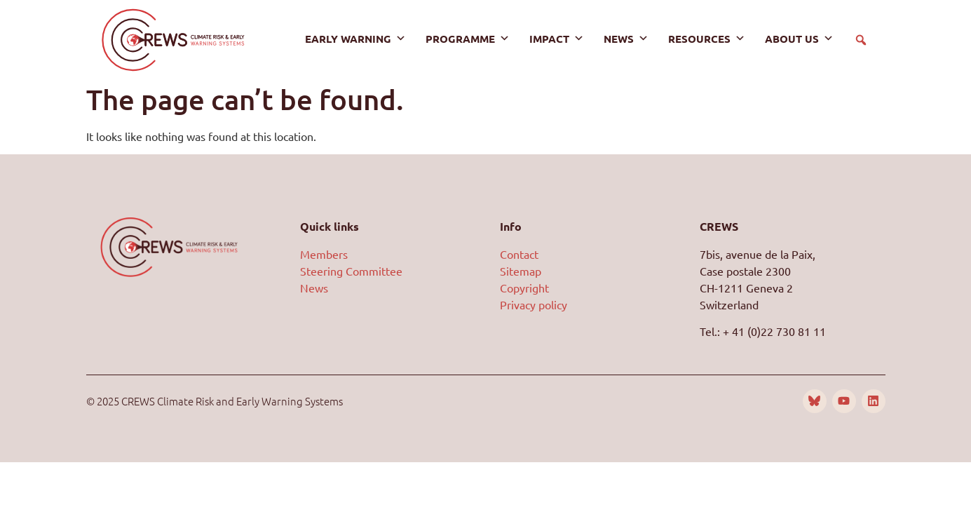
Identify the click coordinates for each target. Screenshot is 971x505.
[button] (861, 40)
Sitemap (520, 271)
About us (799, 38)
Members (324, 254)
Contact (519, 254)
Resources (706, 38)
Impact (556, 38)
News (626, 38)
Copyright (524, 288)
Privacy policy (533, 304)
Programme (468, 38)
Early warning (355, 38)
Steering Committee (351, 271)
